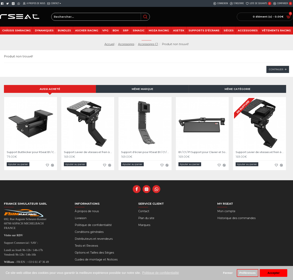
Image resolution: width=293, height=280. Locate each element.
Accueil (109, 44)
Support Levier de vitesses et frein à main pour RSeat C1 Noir (88, 152)
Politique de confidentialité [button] (160, 272)
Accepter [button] (273, 272)
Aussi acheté (50, 89)
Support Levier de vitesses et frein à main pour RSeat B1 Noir (260, 152)
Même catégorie (237, 89)
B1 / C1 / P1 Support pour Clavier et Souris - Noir (203, 152)
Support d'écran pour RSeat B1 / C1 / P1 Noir (145, 152)
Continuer (276, 69)
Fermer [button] (228, 272)
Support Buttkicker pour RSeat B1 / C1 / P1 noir (31, 152)
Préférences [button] (247, 272)
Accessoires (126, 44)
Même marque (142, 89)
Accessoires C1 (148, 44)
